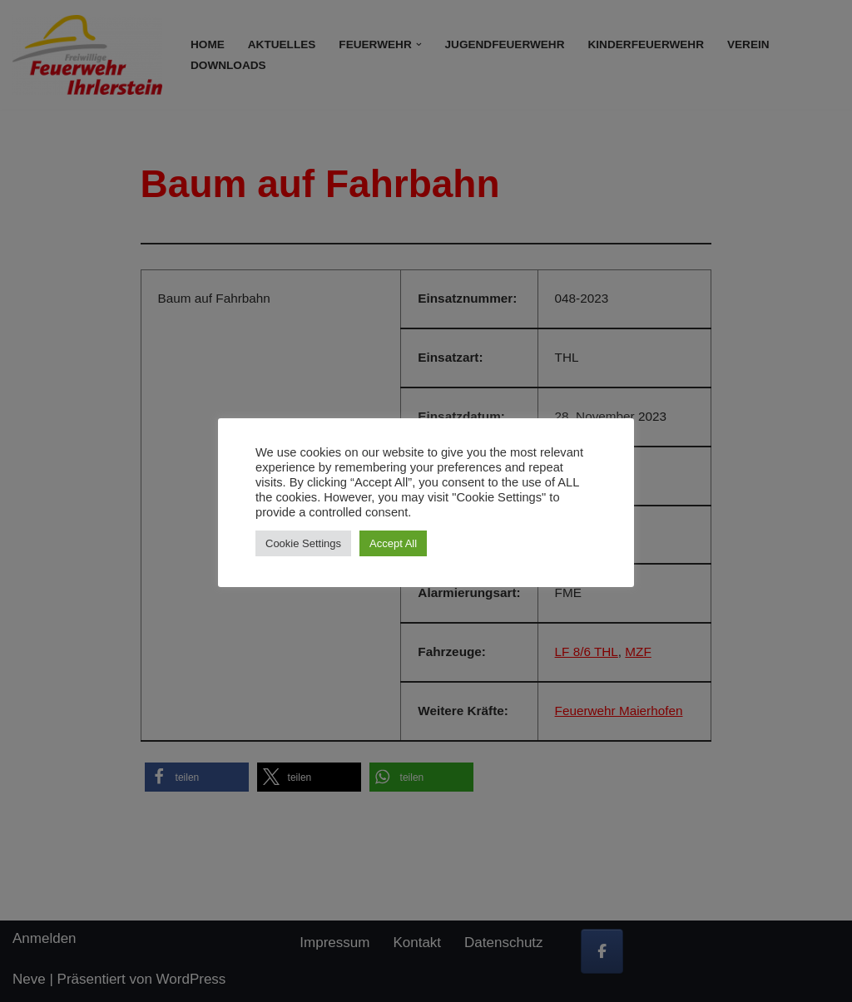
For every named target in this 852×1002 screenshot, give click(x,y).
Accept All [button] (393, 543)
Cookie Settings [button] (303, 543)
